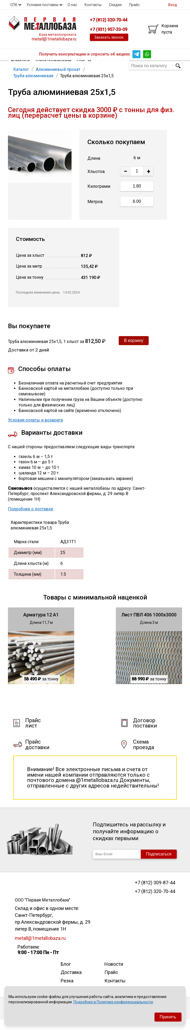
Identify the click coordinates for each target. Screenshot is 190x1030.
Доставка (71, 982)
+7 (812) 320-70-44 (155, 901)
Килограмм (98, 196)
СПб (13, 5)
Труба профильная (53, 65)
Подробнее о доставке (30, 519)
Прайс (134, 5)
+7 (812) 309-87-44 (155, 893)
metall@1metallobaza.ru (54, 39)
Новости (113, 974)
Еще (84, 65)
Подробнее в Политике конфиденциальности (113, 1002)
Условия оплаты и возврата (35, 430)
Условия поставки (42, 5)
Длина (93, 168)
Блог (66, 974)
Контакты (93, 5)
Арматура (20, 65)
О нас (72, 5)
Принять (168, 1017)
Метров (95, 211)
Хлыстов (96, 181)
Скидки (115, 5)
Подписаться (158, 864)
